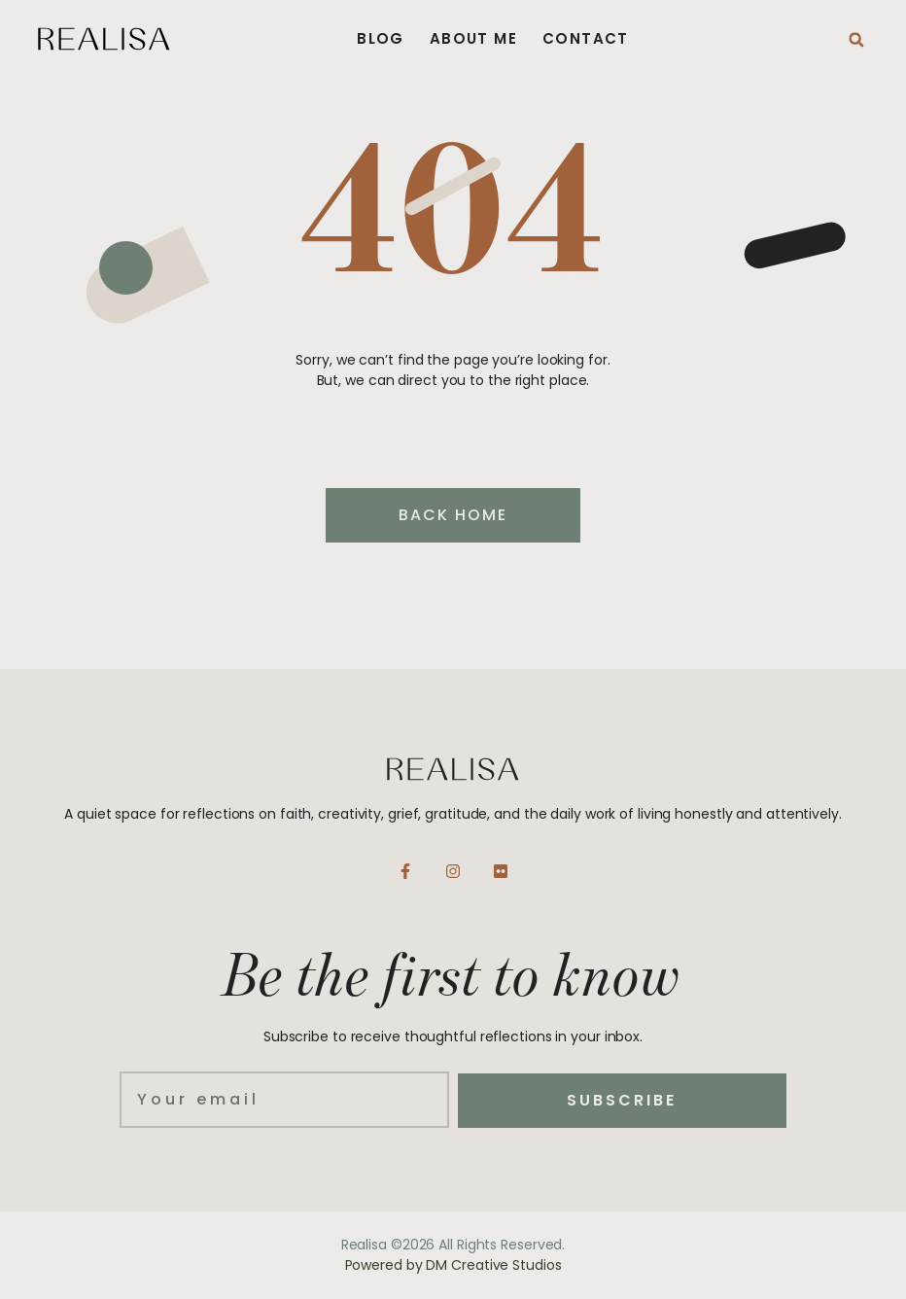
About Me (473, 39)
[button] (856, 39)
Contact (585, 39)
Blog (380, 39)
